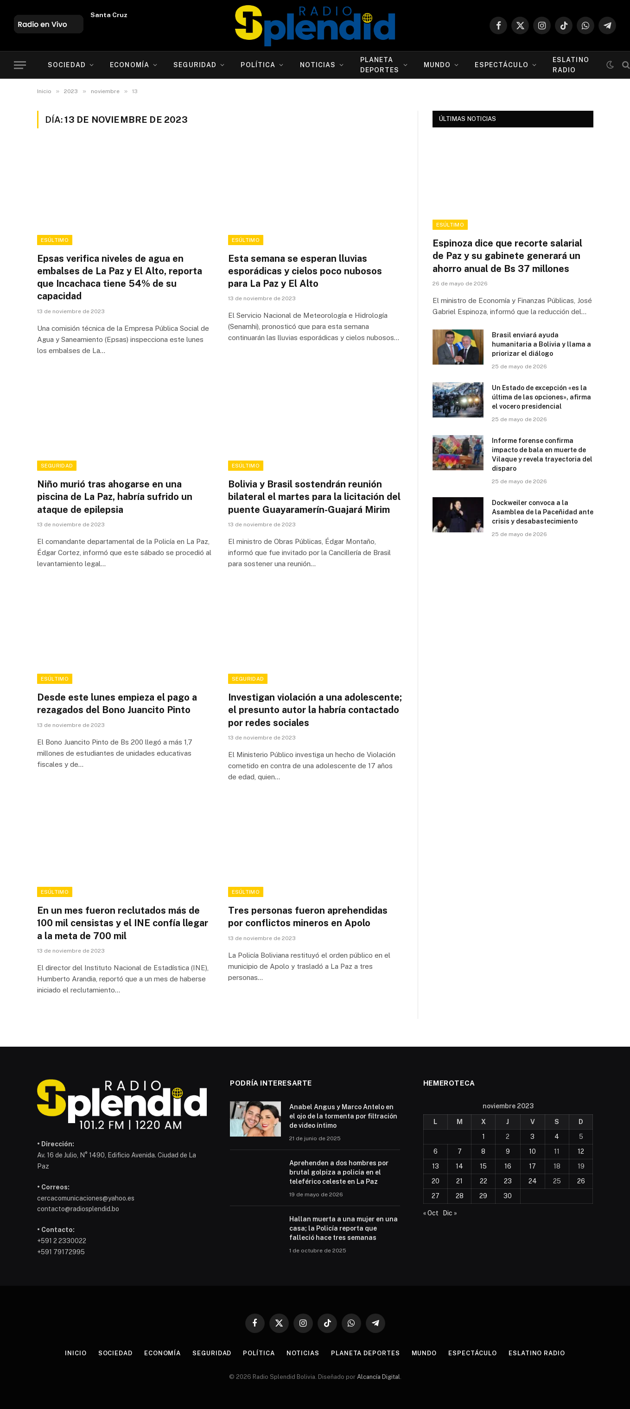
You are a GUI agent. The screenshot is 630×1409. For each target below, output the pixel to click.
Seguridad (194, 65)
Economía (129, 65)
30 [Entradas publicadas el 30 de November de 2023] (507, 1196)
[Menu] (20, 65)
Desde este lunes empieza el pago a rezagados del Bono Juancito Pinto (117, 703)
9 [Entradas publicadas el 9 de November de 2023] (508, 1151)
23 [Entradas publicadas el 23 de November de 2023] (508, 1181)
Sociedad (67, 65)
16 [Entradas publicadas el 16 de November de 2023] (507, 1166)
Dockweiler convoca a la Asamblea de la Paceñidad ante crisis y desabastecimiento (542, 512)
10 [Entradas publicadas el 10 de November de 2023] (532, 1151)
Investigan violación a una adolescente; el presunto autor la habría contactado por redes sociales (315, 710)
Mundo (437, 65)
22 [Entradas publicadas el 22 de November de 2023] (483, 1181)
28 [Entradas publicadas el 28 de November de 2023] (460, 1196)
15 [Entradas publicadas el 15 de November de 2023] (483, 1166)
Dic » (450, 1213)
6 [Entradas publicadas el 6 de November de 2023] (435, 1151)
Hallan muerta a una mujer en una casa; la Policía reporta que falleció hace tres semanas (343, 1228)
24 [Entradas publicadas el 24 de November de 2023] (532, 1181)
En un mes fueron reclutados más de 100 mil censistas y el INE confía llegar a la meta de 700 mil (122, 923)
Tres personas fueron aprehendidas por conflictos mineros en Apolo (308, 917)
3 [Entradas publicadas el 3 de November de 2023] (532, 1136)
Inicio (75, 1353)
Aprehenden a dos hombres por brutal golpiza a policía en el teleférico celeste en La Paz (338, 1172)
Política (258, 65)
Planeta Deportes (380, 65)
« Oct (431, 1213)
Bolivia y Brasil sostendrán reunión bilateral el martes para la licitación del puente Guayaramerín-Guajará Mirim (314, 497)
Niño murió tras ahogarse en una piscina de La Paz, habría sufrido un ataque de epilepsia (114, 497)
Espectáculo (501, 65)
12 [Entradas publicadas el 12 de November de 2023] (581, 1151)
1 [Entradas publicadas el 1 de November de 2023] (483, 1136)
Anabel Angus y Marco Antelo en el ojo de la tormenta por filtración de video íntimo (343, 1116)
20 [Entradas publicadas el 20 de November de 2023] (435, 1181)
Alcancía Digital (378, 1376)
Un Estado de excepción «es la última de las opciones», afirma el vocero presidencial (541, 397)
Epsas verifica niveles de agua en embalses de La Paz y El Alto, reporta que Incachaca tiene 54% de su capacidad (119, 277)
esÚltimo (55, 240)
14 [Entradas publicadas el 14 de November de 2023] (459, 1166)
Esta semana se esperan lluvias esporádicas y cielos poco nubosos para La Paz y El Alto (305, 271)
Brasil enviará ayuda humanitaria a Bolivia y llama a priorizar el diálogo (541, 344)
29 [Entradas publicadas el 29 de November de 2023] (483, 1196)
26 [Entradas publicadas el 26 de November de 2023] (581, 1181)
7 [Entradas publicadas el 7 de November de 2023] (460, 1151)
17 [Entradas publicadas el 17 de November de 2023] (532, 1166)
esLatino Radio (571, 65)
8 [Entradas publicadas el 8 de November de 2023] (483, 1151)
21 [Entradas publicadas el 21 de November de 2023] (459, 1181)
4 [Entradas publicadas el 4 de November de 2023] (556, 1136)
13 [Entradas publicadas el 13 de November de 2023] (435, 1166)
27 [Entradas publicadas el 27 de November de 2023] (435, 1196)
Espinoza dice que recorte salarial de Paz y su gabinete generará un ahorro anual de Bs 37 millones (507, 256)
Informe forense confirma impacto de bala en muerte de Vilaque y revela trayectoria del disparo (542, 454)
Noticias (318, 65)
